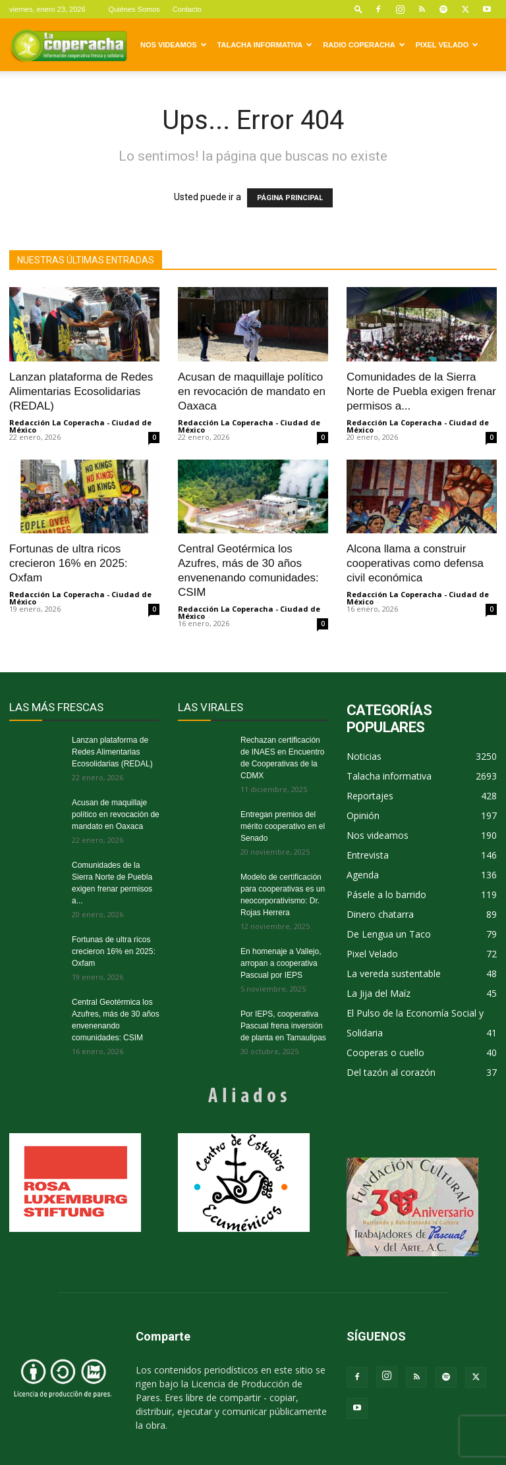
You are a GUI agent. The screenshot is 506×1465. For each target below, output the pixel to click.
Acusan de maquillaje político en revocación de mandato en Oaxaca (251, 391)
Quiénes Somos (134, 9)
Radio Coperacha (364, 45)
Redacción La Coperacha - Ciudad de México (80, 426)
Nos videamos (173, 45)
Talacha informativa (265, 45)
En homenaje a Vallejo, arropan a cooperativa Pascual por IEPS (281, 963)
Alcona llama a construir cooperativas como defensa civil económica (415, 563)
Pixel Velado (447, 45)
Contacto (187, 9)
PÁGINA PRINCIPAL (290, 198)
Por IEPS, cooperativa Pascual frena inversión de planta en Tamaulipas (283, 1025)
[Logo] (68, 44)
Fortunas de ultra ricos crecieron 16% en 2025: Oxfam (68, 563)
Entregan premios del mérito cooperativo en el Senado (282, 826)
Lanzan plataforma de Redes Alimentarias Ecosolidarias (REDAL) (81, 391)
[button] (358, 9)
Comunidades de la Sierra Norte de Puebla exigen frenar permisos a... (421, 391)
